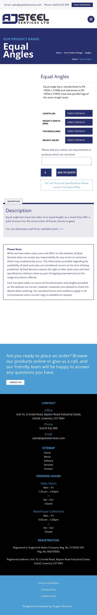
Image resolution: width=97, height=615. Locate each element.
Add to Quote (66, 172)
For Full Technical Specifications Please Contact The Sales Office (66, 185)
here (60, 229)
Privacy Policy (48, 589)
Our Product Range (73, 52)
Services (48, 464)
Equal (75, 59)
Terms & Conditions (48, 583)
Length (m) (49, 113)
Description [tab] (13, 201)
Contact (48, 468)
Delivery (48, 460)
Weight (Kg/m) (51, 140)
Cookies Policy (48, 596)
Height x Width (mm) (51, 122)
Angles (88, 52)
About (47, 456)
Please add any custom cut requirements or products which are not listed (66, 152)
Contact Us (15, 382)
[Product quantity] (46, 172)
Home (59, 52)
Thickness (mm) (51, 131)
